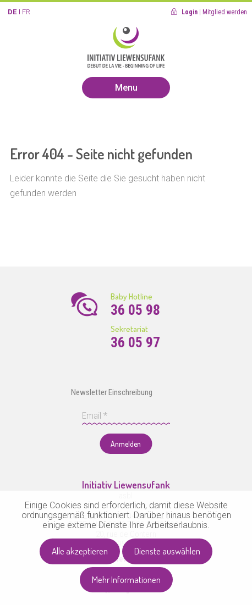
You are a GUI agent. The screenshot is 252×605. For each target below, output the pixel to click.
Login (190, 12)
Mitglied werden (224, 12)
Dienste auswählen (167, 551)
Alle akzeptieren (80, 551)
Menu (126, 87)
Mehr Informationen (126, 579)
